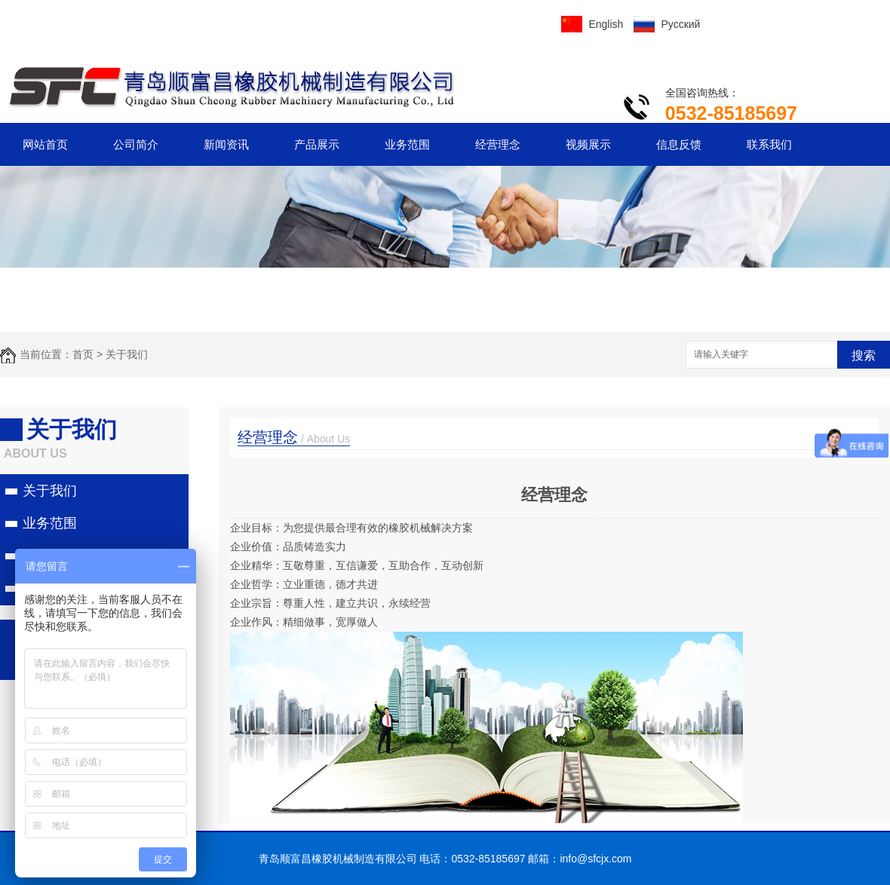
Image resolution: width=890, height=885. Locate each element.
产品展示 (316, 144)
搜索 (864, 355)
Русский (680, 24)
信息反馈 (678, 144)
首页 (83, 354)
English (605, 24)
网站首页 (45, 144)
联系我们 (769, 144)
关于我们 (127, 354)
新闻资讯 (226, 144)
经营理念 (497, 144)
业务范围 (407, 144)
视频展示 (588, 144)
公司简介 (135, 144)
